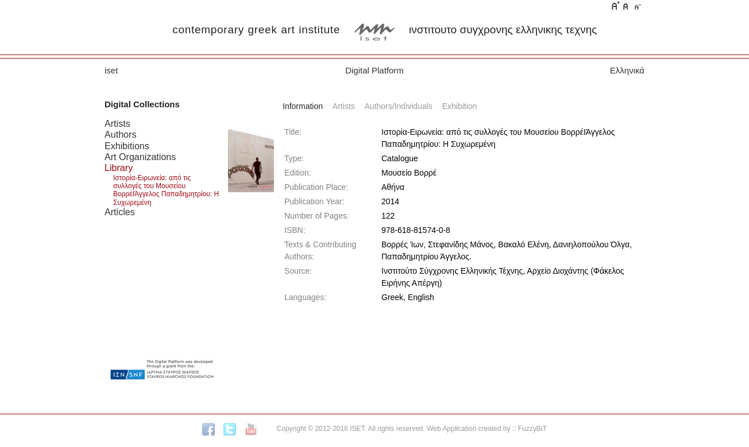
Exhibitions (127, 146)
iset (111, 70)
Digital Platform (374, 70)
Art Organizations (140, 156)
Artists (117, 123)
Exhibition (459, 106)
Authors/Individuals (399, 106)
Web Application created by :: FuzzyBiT (487, 429)
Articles (120, 212)
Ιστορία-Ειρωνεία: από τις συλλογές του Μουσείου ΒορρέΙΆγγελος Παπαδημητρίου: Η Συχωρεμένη (166, 190)
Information (303, 106)
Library (119, 167)
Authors (120, 134)
